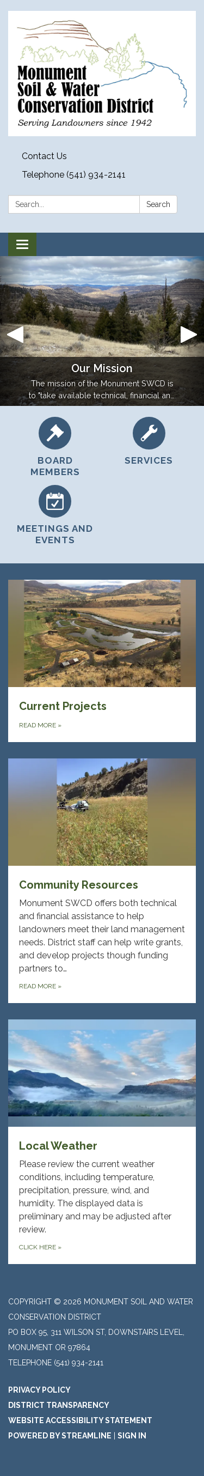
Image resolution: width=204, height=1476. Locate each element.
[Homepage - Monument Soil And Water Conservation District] (102, 73)
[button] (15, 331)
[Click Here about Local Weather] (102, 1141)
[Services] (149, 441)
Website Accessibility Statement (80, 1420)
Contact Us (44, 156)
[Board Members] (55, 447)
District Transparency (58, 1405)
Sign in (132, 1435)
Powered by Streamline (60, 1435)
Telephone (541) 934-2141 (74, 174)
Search (158, 204)
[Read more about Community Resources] (102, 880)
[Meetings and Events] (55, 515)
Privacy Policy (39, 1390)
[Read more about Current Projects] (102, 661)
